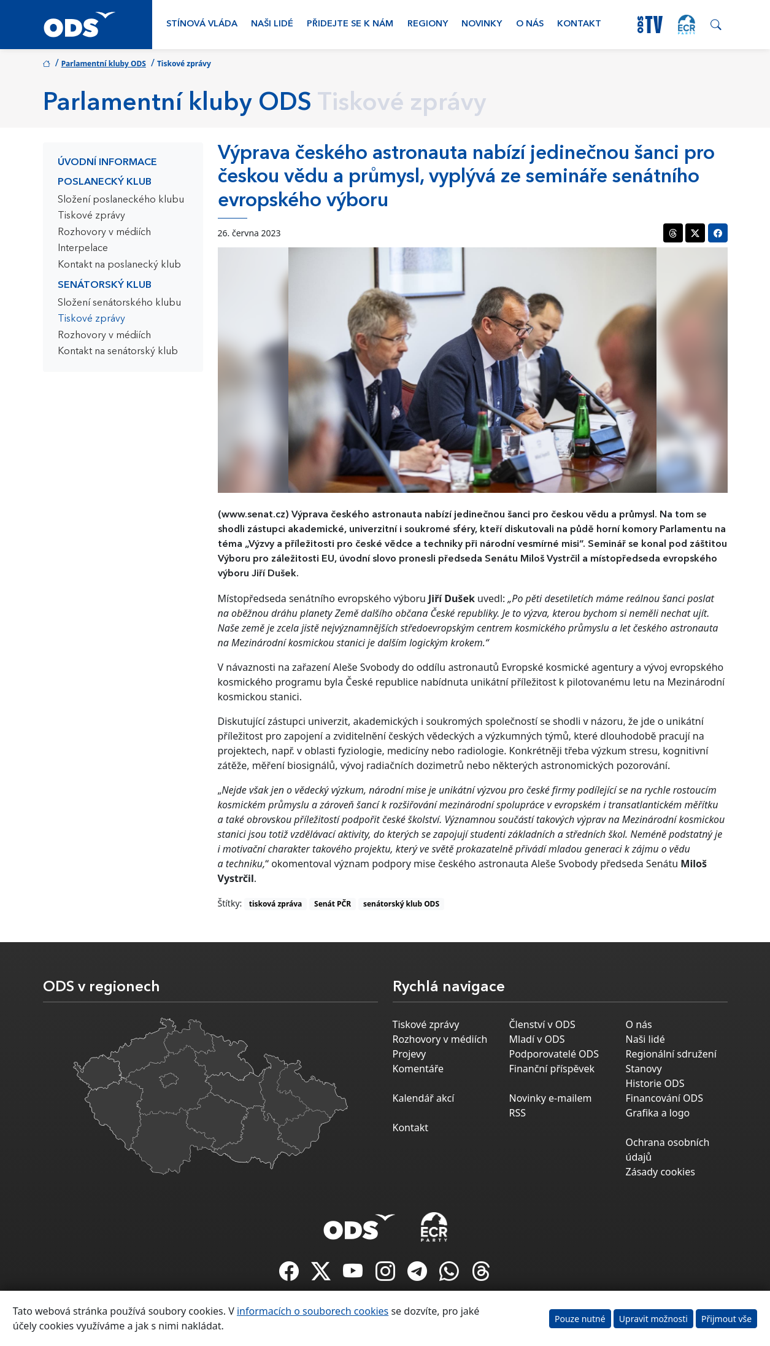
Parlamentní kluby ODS (103, 63)
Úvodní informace (107, 163)
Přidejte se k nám (350, 24)
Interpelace (83, 248)
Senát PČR (332, 904)
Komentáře (418, 1068)
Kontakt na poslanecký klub (119, 265)
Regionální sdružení (671, 1054)
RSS (517, 1113)
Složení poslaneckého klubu (121, 200)
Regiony (427, 24)
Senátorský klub (105, 285)
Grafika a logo (658, 1113)
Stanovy (644, 1068)
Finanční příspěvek (552, 1068)
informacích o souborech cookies (312, 1311)
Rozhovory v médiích (104, 233)
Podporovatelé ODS (554, 1054)
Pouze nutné (580, 1319)
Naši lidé (272, 24)
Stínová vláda (201, 24)
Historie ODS (655, 1083)
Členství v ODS (542, 1024)
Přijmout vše (726, 1319)
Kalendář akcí (424, 1098)
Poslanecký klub (105, 182)
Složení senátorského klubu (119, 303)
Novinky (481, 24)
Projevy (409, 1054)
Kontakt (579, 24)
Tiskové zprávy (91, 216)
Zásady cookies (660, 1171)
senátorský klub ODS (401, 904)
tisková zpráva (275, 904)
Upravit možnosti (653, 1319)
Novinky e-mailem (550, 1098)
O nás (530, 24)
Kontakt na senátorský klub (118, 352)
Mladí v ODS (537, 1039)
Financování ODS (664, 1098)
